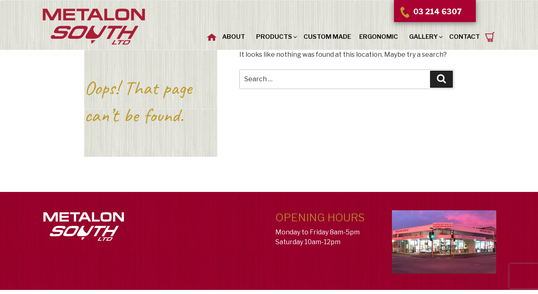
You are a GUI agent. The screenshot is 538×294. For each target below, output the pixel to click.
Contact (464, 36)
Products (277, 36)
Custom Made (327, 36)
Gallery (426, 36)
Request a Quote (490, 37)
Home (212, 36)
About (233, 36)
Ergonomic (378, 36)
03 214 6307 (430, 11)
